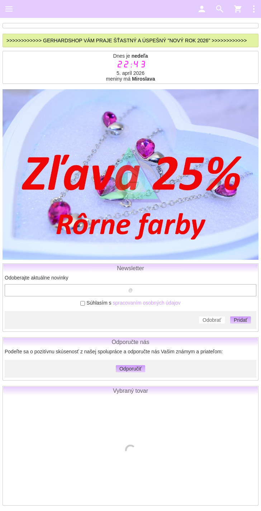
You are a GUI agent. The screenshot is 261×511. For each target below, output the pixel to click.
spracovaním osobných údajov (146, 303)
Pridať (240, 320)
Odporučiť (130, 369)
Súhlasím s (130, 303)
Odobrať (212, 320)
